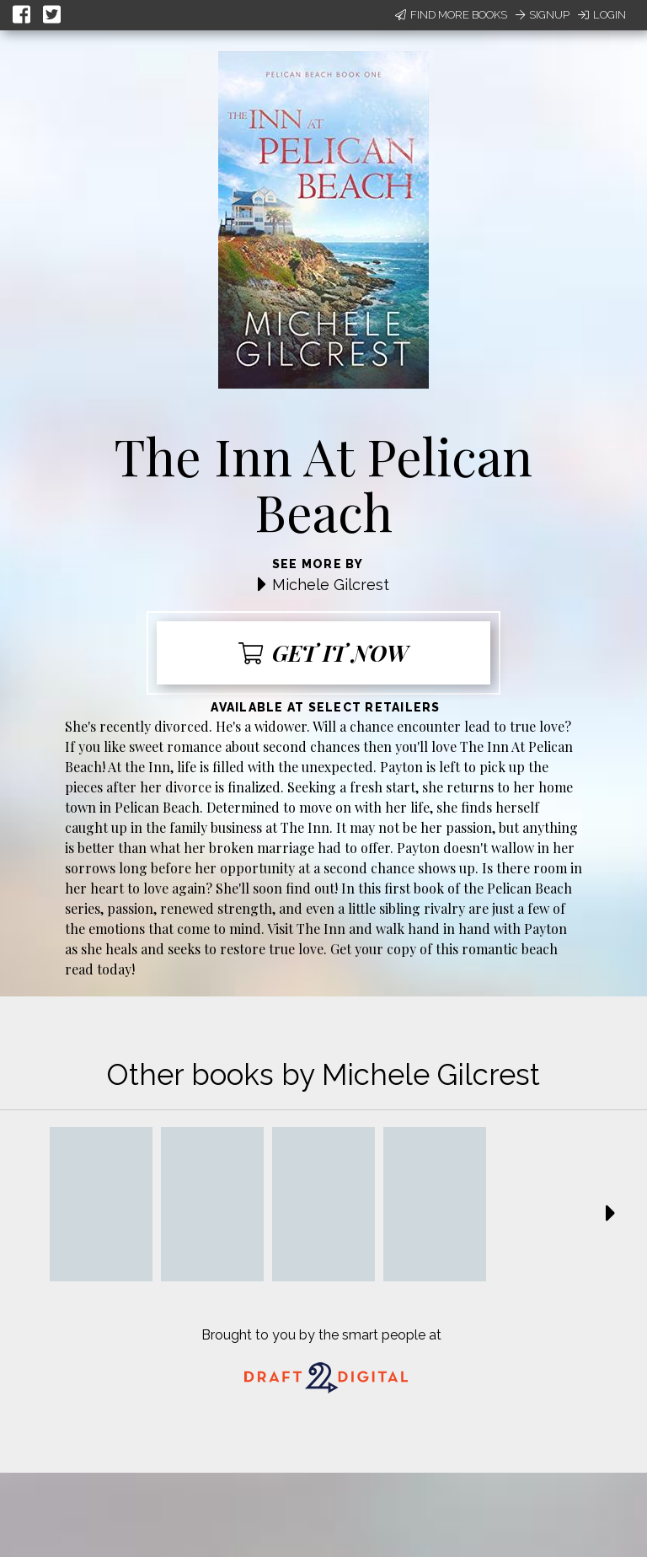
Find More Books (451, 14)
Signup (542, 14)
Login (602, 14)
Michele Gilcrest (330, 584)
